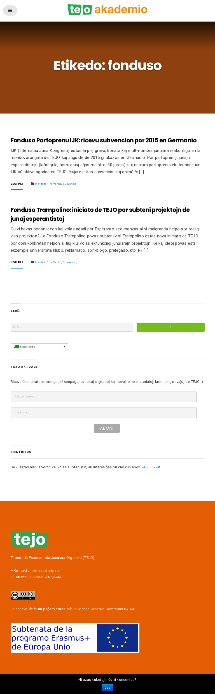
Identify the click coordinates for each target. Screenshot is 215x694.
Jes (107, 688)
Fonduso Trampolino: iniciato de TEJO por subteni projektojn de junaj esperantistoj (96, 225)
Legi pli (18, 193)
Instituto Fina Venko (53, 193)
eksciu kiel (151, 484)
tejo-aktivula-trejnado (47, 594)
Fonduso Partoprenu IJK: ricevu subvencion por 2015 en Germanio (105, 145)
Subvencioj (79, 193)
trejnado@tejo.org (47, 588)
